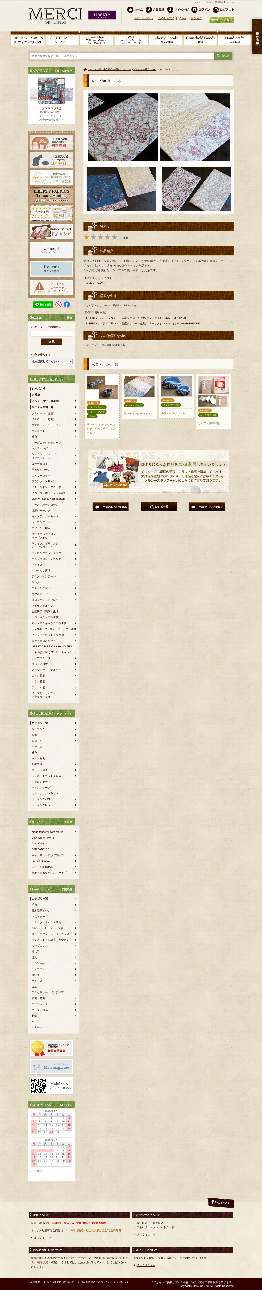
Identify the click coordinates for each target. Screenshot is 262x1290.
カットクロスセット (44, 640)
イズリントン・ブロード (46, 487)
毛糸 (34, 904)
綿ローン (37, 740)
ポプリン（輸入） (42, 528)
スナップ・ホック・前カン (48, 922)
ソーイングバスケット (45, 799)
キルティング (40, 448)
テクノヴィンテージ (44, 576)
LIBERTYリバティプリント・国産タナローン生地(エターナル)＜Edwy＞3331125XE (136, 317)
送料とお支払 (166, 18)
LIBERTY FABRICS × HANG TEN (52, 646)
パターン (37, 1027)
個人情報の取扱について (60, 1282)
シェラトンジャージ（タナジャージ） (44, 456)
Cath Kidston (39, 843)
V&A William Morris (43, 837)
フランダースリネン (44, 481)
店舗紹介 (196, 18)
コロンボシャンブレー (45, 599)
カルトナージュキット (45, 793)
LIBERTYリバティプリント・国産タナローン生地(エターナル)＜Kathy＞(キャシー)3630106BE (143, 323)
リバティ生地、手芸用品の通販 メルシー (109, 69)
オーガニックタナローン (46, 442)
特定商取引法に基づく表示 (95, 1282)
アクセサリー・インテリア (48, 992)
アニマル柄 (38, 687)
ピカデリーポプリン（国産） (49, 492)
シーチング (38, 729)
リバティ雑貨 (40, 664)
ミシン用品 (38, 963)
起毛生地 (37, 764)
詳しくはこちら (43, 1237)
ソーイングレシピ (42, 805)
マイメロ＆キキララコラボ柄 (49, 623)
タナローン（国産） (44, 413)
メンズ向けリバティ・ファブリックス (45, 695)
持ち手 (36, 951)
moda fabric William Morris (47, 831)
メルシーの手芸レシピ (144, 69)
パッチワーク (40, 1004)
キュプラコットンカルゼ (46, 558)
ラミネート (38, 430)
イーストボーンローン (45, 504)
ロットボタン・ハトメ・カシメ (50, 934)
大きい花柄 (38, 675)
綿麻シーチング (41, 510)
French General (41, 861)
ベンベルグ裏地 (41, 570)
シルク (36, 582)
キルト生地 (38, 758)
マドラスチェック (42, 605)
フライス (37, 564)
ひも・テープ (40, 916)
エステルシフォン (42, 588)
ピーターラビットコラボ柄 (48, 634)
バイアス (37, 980)
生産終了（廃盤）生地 (45, 611)
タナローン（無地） (44, 419)
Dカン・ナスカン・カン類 (47, 928)
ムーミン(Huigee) (42, 866)
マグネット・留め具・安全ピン (50, 939)
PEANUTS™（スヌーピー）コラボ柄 (54, 629)
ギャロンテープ (41, 781)
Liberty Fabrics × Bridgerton (48, 498)
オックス (37, 746)
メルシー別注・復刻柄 (45, 401)
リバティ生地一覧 (42, 407)
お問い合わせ (124, 1282)
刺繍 (34, 1015)
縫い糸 (36, 975)
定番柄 (36, 394)
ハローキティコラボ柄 (45, 617)
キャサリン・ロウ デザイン (48, 855)
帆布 (34, 436)
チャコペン (38, 969)
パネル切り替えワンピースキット (52, 652)
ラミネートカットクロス (46, 775)
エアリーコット (41, 475)
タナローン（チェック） (46, 425)
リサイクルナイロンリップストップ (44, 535)
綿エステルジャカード (45, 516)
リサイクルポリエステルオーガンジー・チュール (46, 545)
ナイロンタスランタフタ (46, 553)
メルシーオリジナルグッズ (48, 669)
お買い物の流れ (143, 18)
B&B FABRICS (40, 849)
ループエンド (40, 945)
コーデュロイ (40, 463)
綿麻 (34, 734)
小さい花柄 (38, 681)
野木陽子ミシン (41, 910)
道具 (34, 957)
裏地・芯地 (38, 998)
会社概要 (35, 1282)
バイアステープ (41, 658)
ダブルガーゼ (40, 594)
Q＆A (182, 18)
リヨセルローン (41, 469)
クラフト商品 (40, 1010)
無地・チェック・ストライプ (49, 872)
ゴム (34, 986)
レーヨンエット (41, 522)
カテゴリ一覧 (40, 722)
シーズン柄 (38, 388)
